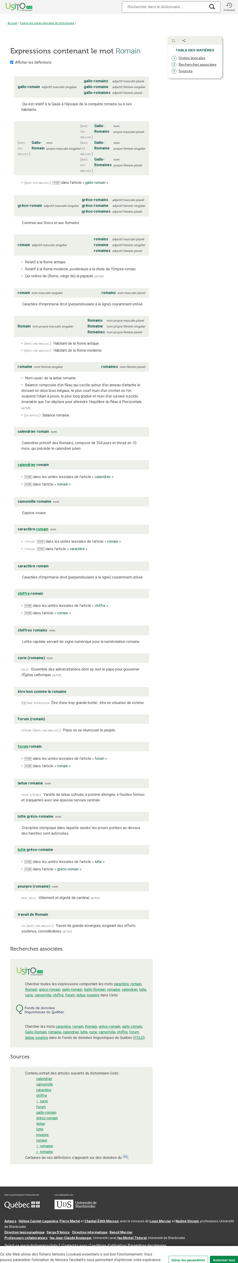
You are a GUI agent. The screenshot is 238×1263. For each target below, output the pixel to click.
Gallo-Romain (94, 989)
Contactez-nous (74, 1245)
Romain (31, 989)
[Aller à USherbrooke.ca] (75, 1208)
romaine (113, 989)
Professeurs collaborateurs (26, 1238)
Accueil (12, 23)
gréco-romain (49, 989)
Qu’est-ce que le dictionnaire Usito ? (32, 1245)
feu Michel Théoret (132, 1238)
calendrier (129, 989)
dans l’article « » (80, 182)
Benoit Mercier (121, 1232)
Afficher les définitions (33, 62)
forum (70, 995)
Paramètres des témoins (147, 1245)
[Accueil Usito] (14, 7)
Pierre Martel (69, 1221)
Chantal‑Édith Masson (102, 1221)
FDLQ (138, 1037)
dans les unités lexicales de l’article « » (69, 477)
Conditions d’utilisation (107, 1245)
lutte (142, 989)
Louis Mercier (160, 1221)
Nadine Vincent (187, 1221)
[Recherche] (164, 7)
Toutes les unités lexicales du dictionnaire (47, 23)
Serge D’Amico (58, 1232)
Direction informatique (90, 1232)
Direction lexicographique (24, 1232)
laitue (80, 995)
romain (135, 984)
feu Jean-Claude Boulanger (71, 1238)
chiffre (58, 995)
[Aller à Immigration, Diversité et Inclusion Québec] (22, 1208)
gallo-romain (72, 989)
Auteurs (10, 1221)
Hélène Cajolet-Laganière (38, 1221)
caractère (121, 984)
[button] (229, 7)
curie (29, 995)
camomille (43, 995)
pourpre (93, 995)
